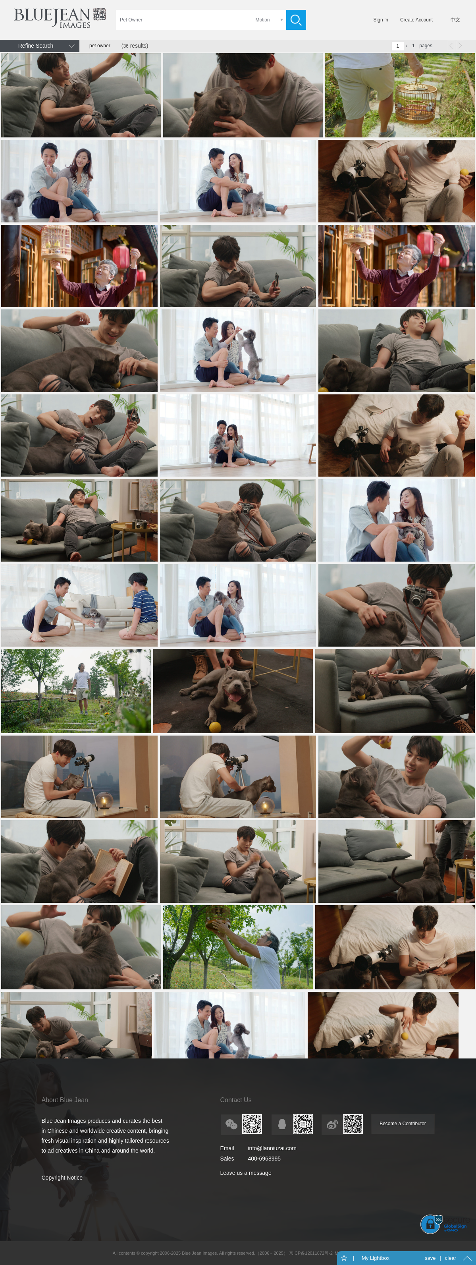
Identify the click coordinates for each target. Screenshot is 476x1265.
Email (227, 1148)
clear (450, 1258)
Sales (227, 1158)
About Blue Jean (65, 1100)
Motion (262, 20)
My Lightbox (374, 1258)
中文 (455, 20)
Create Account (416, 20)
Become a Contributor (403, 1123)
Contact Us (236, 1100)
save (430, 1258)
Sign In (381, 20)
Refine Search (36, 45)
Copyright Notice (62, 1177)
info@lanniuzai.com (272, 1148)
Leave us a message (246, 1173)
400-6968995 (264, 1158)
